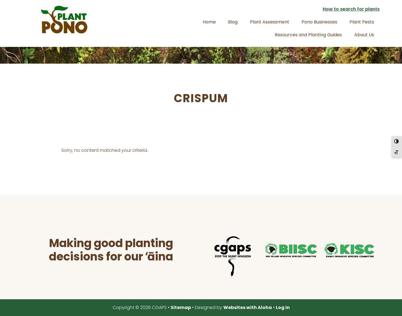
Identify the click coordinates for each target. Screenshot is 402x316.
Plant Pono (64, 19)
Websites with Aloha (247, 307)
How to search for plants (351, 9)
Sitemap (181, 307)
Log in (283, 307)
